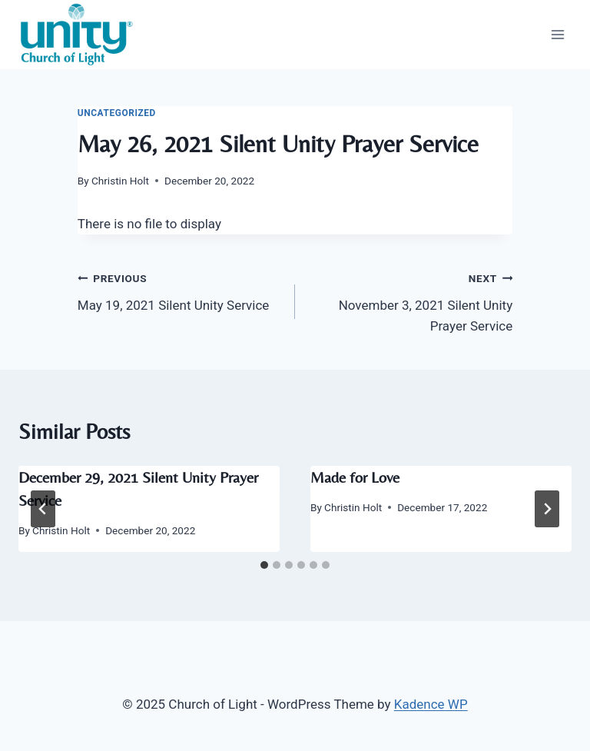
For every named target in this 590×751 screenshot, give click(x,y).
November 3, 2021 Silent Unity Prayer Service (410, 301)
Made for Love (354, 477)
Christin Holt (120, 180)
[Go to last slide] (43, 508)
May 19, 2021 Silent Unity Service (180, 290)
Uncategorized (117, 113)
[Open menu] (557, 34)
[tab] (264, 565)
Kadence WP (431, 704)
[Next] (547, 508)
